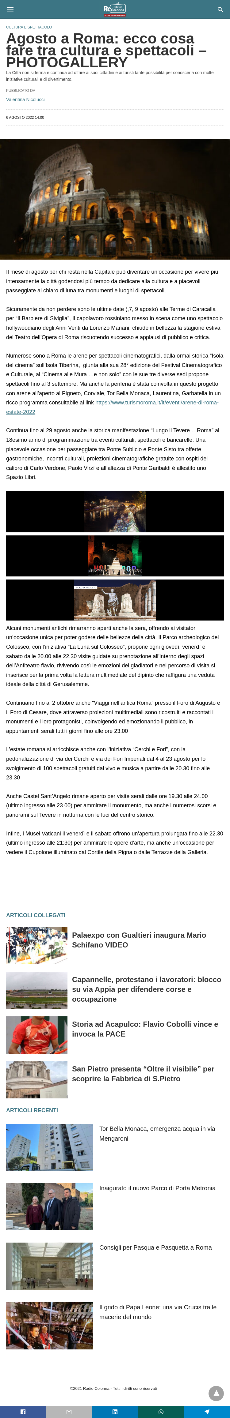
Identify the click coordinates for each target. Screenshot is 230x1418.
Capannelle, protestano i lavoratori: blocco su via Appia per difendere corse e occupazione (146, 989)
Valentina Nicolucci (25, 99)
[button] (115, 511)
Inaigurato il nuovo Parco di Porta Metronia (157, 1188)
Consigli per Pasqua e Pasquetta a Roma (155, 1247)
